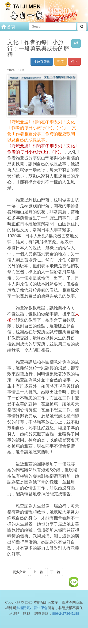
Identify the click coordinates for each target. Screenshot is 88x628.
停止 (74, 62)
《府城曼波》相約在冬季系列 (34, 145)
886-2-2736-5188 (65, 613)
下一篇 (55, 572)
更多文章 (19, 572)
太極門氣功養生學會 (32, 608)
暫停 (60, 62)
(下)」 (58, 151)
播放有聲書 (42, 62)
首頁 (8, 26)
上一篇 (38, 572)
